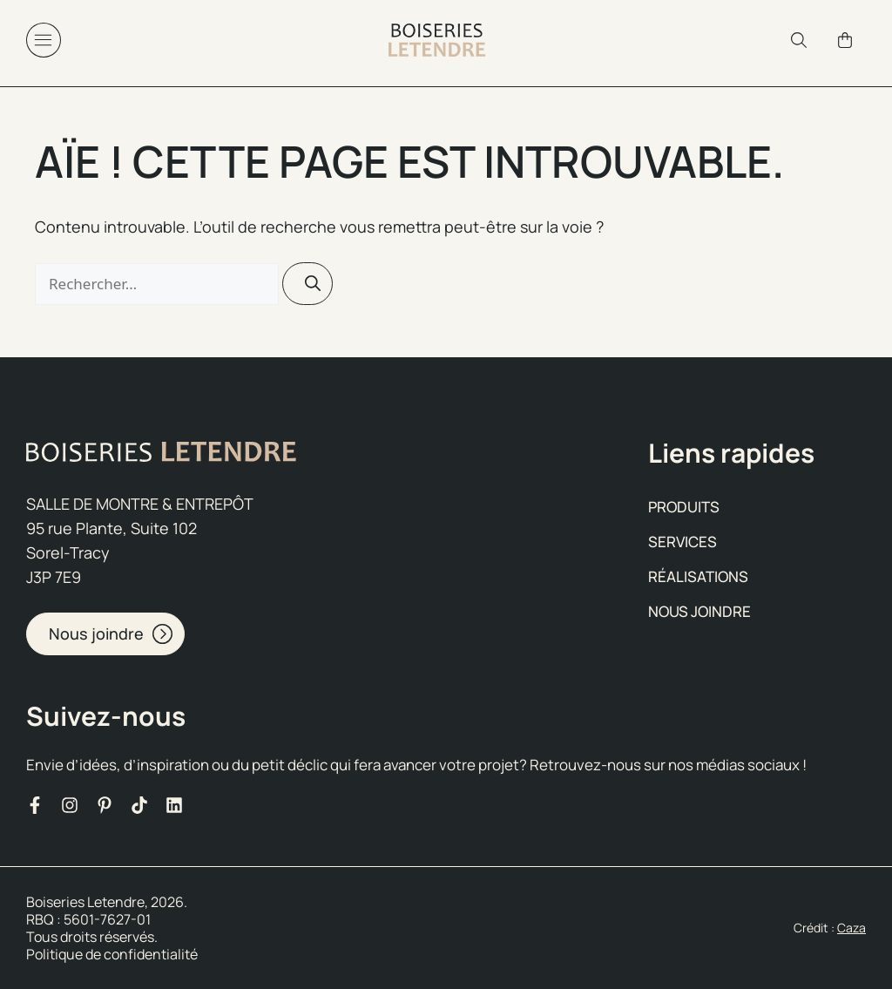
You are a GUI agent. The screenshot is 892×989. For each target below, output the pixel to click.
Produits (684, 507)
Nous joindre (699, 611)
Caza (851, 927)
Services (682, 542)
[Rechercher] (307, 283)
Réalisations (698, 576)
